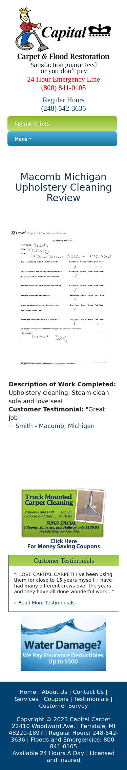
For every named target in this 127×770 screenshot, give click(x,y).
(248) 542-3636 (63, 108)
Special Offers (32, 123)
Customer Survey (63, 705)
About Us (54, 691)
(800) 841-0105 (63, 88)
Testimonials (91, 699)
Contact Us (88, 691)
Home (28, 691)
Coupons (56, 699)
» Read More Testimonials (44, 602)
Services (27, 699)
